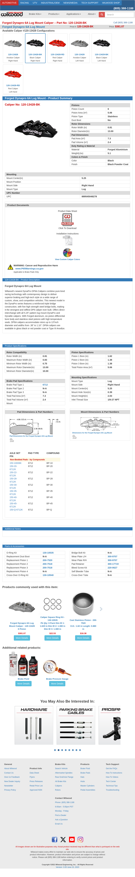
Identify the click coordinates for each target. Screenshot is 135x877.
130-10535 (48, 553)
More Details (22, 638)
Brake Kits (35, 14)
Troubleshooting (112, 790)
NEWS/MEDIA (70, 3)
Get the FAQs (111, 768)
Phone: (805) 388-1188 (64, 802)
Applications (73, 14)
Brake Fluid (23, 679)
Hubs (82, 781)
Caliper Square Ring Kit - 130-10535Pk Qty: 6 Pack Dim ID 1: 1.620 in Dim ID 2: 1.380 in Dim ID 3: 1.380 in (52, 623)
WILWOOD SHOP (111, 3)
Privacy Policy (10, 790)
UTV (35, 3)
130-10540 (48, 575)
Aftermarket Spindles (63, 773)
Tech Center (111, 781)
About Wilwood (10, 768)
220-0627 (112, 567)
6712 (45, 384)
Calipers (58, 786)
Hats (82, 777)
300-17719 (113, 564)
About (92, 14)
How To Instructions (114, 773)
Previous (12, 725)
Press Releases (36, 781)
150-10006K (15, 463)
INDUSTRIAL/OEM (50, 3)
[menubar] (61, 15)
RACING (24, 3)
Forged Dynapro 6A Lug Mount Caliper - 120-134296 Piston (22, 626)
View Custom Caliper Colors (67, 259)
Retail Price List (36, 786)
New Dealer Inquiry (12, 781)
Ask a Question (61, 820)
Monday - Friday (62, 811)
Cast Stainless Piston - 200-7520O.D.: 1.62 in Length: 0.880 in (83, 624)
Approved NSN (36, 790)
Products (53, 14)
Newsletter (8, 786)
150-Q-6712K (16, 509)
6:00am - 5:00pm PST (64, 807)
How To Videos (112, 777)
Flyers (32, 777)
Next (123, 725)
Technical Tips (112, 786)
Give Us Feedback (12, 777)
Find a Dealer (60, 815)
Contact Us (8, 773)
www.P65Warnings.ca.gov (29, 268)
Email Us (59, 824)
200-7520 (47, 560)
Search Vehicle (61, 768)
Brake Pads (85, 773)
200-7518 (47, 564)
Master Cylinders (87, 786)
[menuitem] (34, 15)
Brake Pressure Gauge (57, 679)
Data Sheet (34, 773)
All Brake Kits (60, 781)
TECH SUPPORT (89, 3)
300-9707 (112, 556)
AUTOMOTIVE (9, 3)
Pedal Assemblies (87, 790)
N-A (45, 556)
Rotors (58, 790)
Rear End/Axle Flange (64, 777)
